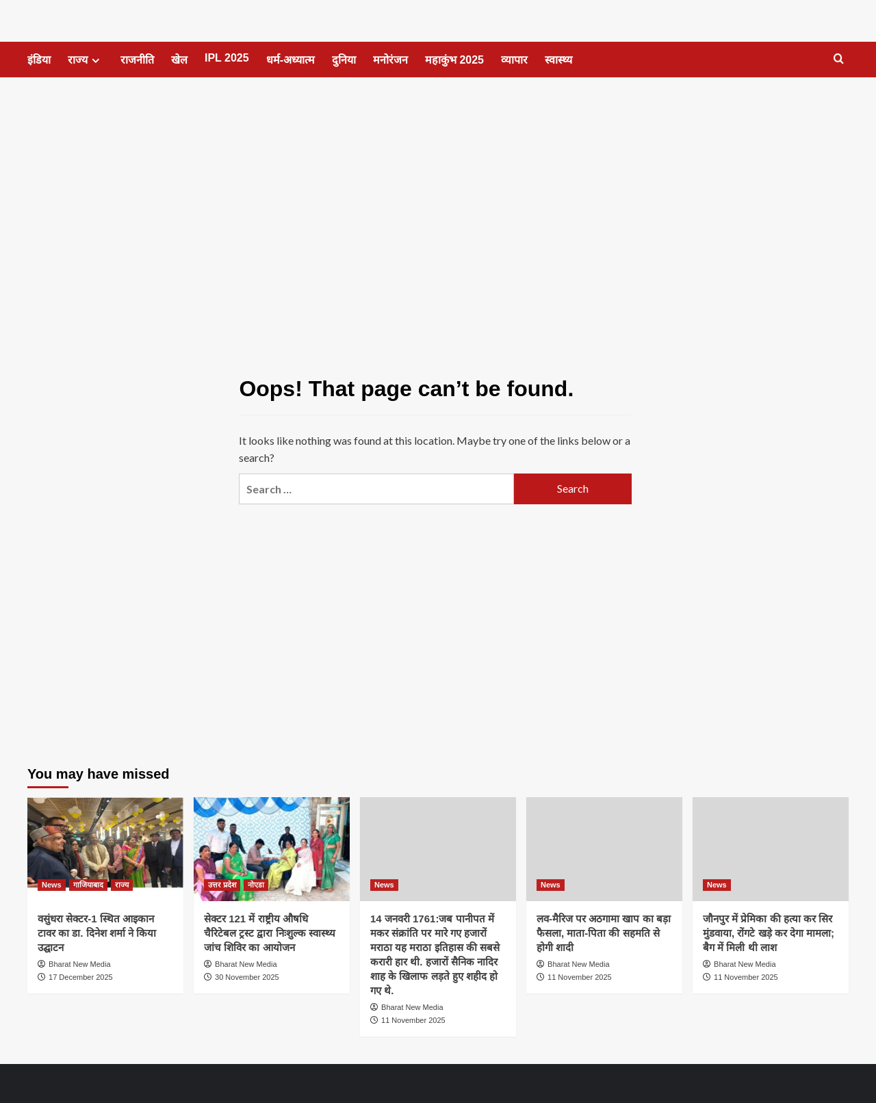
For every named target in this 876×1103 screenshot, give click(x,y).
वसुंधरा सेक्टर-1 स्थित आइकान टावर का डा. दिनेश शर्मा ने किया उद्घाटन (97, 933)
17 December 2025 (81, 977)
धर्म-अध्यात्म (290, 60)
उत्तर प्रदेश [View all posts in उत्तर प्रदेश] (222, 885)
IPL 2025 (227, 58)
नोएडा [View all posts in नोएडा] (256, 885)
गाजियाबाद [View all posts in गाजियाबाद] (88, 885)
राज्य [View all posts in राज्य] (122, 885)
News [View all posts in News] (52, 885)
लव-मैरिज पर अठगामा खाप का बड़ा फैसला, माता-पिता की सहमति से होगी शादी (604, 933)
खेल (179, 60)
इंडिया (39, 60)
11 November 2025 (413, 1020)
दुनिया (344, 60)
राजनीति (137, 60)
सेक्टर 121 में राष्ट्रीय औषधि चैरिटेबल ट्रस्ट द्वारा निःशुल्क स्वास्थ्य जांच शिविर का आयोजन (269, 933)
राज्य (85, 60)
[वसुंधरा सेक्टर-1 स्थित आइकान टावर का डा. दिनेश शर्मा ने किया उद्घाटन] (105, 849)
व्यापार (514, 60)
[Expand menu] (95, 60)
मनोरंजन (390, 60)
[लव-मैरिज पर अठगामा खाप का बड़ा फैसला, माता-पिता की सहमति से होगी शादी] (604, 849)
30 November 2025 (247, 977)
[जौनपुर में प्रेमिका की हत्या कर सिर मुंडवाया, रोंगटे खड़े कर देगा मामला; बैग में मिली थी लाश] (771, 849)
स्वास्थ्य (558, 60)
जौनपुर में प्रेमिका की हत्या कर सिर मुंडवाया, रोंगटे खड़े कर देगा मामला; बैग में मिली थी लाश (768, 933)
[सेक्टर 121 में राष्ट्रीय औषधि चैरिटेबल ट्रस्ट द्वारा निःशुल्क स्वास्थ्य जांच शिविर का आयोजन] (272, 849)
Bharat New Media (80, 964)
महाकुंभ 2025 (454, 60)
